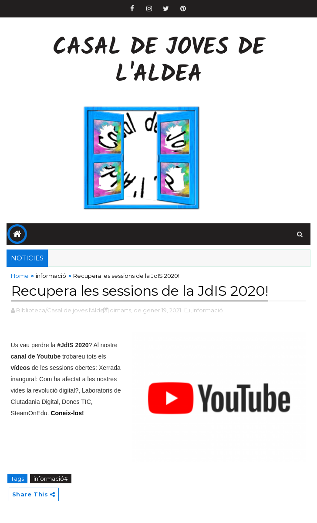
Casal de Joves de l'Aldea (159, 61)
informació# (51, 478)
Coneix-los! (67, 413)
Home (20, 275)
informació (51, 275)
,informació (207, 310)
